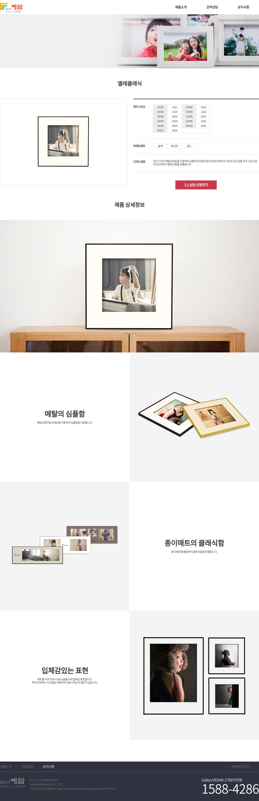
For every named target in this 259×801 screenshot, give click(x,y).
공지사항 (243, 7)
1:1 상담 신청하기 (196, 184)
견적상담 (212, 7)
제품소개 (181, 7)
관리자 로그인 (240, 766)
